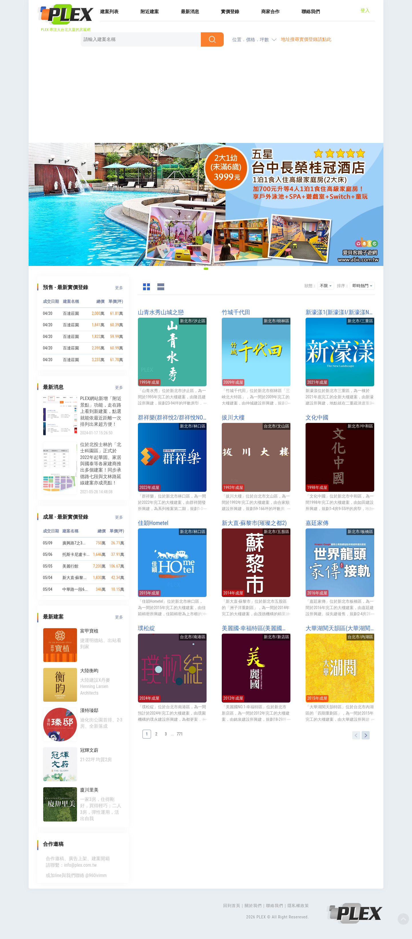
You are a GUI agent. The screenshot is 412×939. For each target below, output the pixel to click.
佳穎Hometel (153, 523)
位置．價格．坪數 (250, 39)
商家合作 (270, 11)
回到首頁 (231, 905)
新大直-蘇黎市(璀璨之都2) (254, 523)
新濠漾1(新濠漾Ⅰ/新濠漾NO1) (340, 312)
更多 (119, 287)
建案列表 (109, 11)
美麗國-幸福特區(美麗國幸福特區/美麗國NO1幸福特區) (256, 628)
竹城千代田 (236, 312)
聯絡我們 (311, 11)
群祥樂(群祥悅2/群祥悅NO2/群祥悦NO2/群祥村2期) (172, 417)
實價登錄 (230, 11)
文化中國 (317, 417)
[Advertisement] (206, 96)
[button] (206, 269)
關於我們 (253, 905)
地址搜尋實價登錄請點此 (306, 39)
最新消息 (190, 11)
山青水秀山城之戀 (161, 312)
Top (403, 919)
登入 (365, 10)
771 (180, 734)
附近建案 (149, 11)
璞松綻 (146, 628)
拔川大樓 (233, 417)
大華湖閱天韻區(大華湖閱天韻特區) (340, 628)
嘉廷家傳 (317, 523)
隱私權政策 (298, 905)
